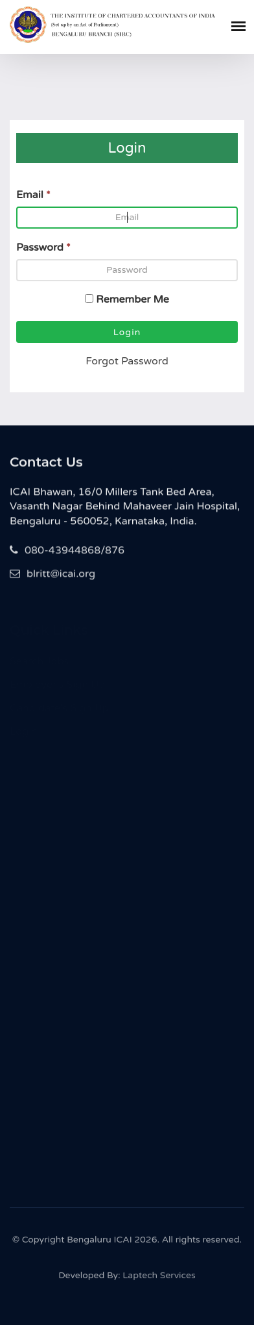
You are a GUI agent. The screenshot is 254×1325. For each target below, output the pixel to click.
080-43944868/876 (67, 551)
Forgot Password (127, 361)
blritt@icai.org (52, 574)
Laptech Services (158, 1277)
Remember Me (132, 299)
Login (127, 332)
